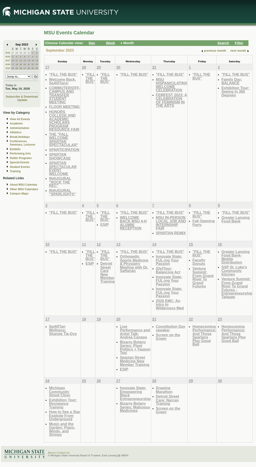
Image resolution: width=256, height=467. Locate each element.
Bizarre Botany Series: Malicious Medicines (135, 407)
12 (20, 60)
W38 (7, 64)
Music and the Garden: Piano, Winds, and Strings (62, 429)
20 (24, 64)
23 (37, 64)
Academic (16, 123)
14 (29, 60)
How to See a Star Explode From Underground (64, 415)
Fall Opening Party (203, 223)
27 (12, 52)
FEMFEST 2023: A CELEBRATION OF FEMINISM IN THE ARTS (171, 100)
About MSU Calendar (23, 184)
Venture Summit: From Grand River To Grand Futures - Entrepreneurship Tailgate (236, 288)
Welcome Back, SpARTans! (62, 81)
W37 (7, 60)
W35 (7, 52)
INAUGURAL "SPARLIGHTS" (62, 192)
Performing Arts (20, 153)
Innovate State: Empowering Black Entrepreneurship (135, 393)
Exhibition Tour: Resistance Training (63, 403)
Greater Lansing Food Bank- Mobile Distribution (235, 257)
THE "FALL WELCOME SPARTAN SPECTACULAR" (63, 139)
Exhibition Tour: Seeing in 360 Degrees (235, 91)
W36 (7, 56)
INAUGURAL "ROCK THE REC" (60, 182)
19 (20, 64)
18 (17, 64)
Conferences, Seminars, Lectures (22, 143)
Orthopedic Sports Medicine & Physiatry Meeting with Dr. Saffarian (134, 263)
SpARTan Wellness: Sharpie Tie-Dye (63, 330)
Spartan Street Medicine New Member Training (134, 361)
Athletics (15, 132)
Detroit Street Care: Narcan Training (167, 400)
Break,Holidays (20, 137)
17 (12, 64)
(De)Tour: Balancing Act (168, 270)
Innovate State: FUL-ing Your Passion (169, 260)
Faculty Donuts (198, 262)
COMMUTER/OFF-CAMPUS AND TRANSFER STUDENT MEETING (64, 95)
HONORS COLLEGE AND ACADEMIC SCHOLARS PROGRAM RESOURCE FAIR (64, 121)
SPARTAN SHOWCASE (60, 156)
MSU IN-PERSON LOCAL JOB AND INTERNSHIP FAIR (171, 222)
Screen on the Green (168, 337)
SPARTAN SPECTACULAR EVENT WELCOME (63, 168)
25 (17, 68)
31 (29, 52)
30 (24, 52)
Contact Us (63, 452)
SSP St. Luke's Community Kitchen (234, 270)
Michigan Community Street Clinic (59, 391)
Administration (19, 128)
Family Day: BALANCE (231, 81)
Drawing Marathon (164, 390)
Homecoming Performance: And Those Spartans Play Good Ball (204, 335)
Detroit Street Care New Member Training (107, 272)
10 (12, 60)
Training (15, 171)
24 (12, 68)
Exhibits (15, 149)
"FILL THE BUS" (63, 74)
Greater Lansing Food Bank (235, 219)
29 (20, 52)
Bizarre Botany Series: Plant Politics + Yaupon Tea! (135, 347)
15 (32, 60)
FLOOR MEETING (64, 107)
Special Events (19, 162)
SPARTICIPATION (64, 150)
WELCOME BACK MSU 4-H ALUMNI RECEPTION (133, 222)
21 (29, 64)
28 (17, 52)
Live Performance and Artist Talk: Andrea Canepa (135, 331)
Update (22, 100)
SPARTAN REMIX (171, 233)
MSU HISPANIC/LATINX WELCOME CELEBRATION (171, 84)
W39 (7, 68)
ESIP (104, 224)
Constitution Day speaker (170, 328)
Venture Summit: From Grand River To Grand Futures (202, 277)
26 (20, 68)
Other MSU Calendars (24, 189)
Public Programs (21, 158)
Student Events (20, 167)
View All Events (20, 119)
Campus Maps (19, 193)
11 (17, 60)
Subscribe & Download (22, 96)
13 (24, 60)
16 (37, 60)
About (51, 452)
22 (32, 64)
